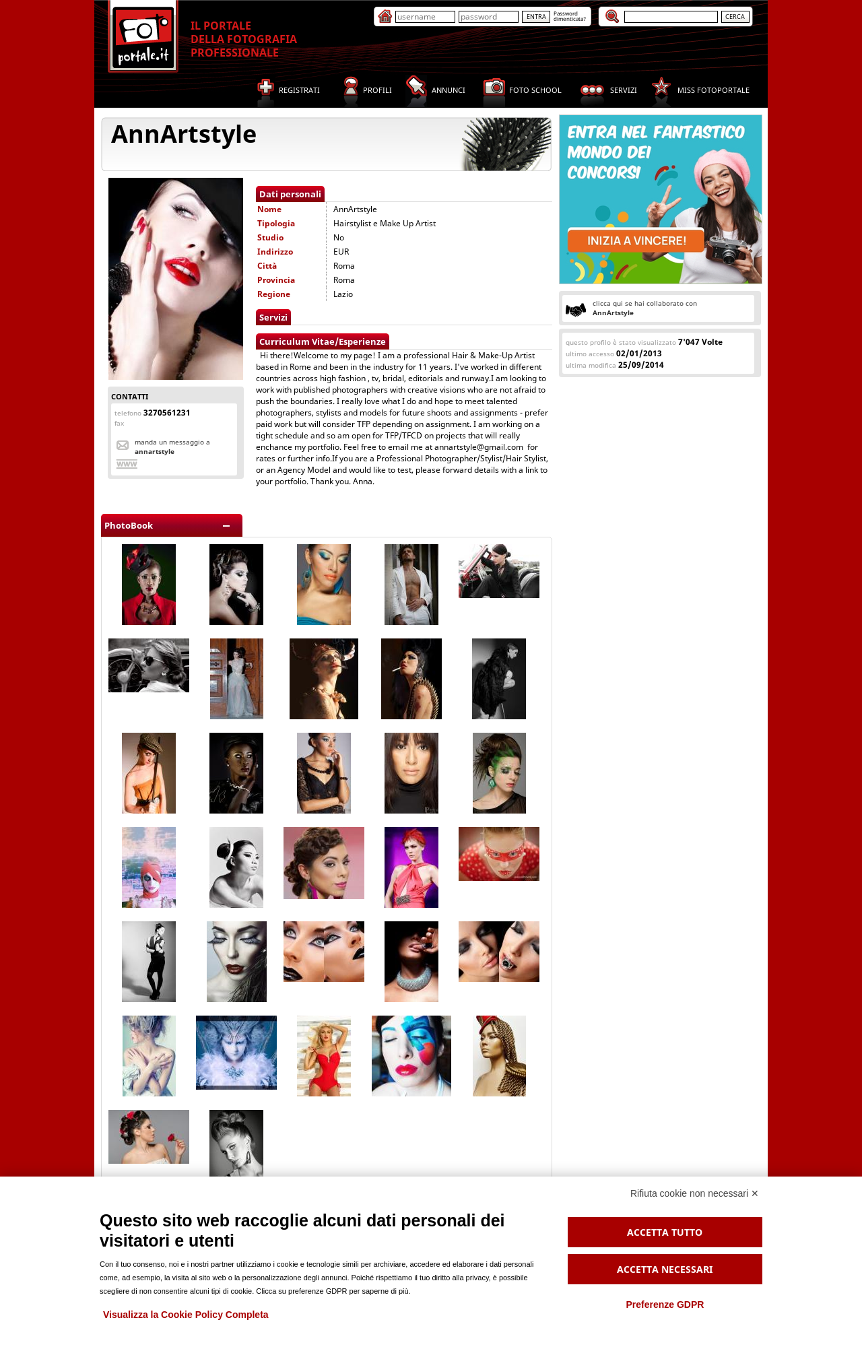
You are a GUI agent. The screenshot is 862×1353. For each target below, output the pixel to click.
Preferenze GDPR (665, 1304)
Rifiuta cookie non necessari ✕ (694, 1193)
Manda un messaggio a (172, 446)
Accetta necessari (664, 1269)
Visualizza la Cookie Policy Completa (186, 1314)
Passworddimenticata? (570, 15)
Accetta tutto (664, 1232)
